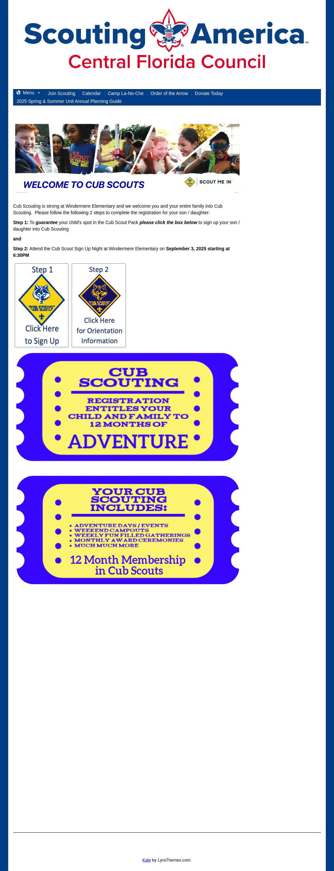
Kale (146, 860)
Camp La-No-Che (126, 93)
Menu (32, 92)
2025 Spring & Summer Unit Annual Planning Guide (69, 101)
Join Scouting (61, 93)
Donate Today (209, 93)
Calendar (91, 93)
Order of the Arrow (169, 93)
